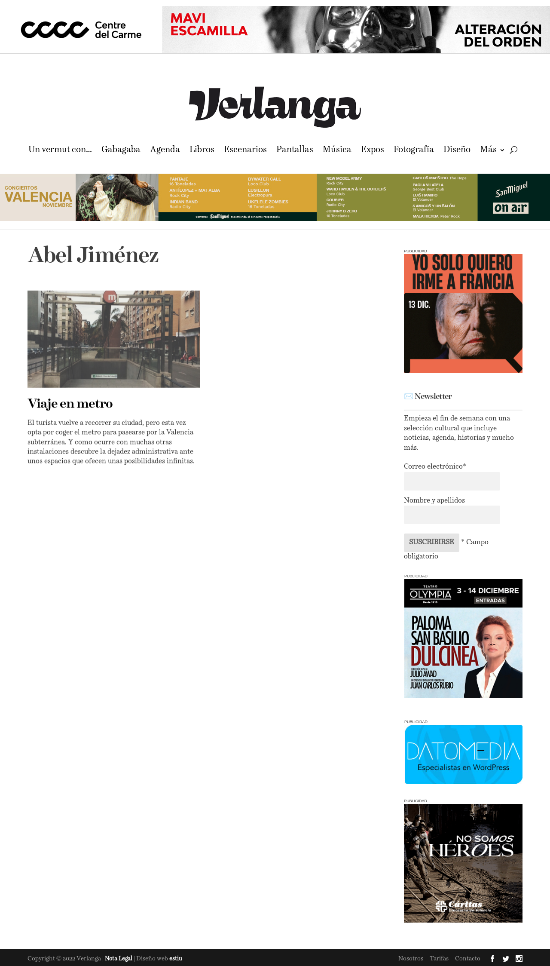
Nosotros (410, 959)
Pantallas (294, 150)
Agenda (165, 150)
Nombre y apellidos (434, 500)
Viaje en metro (70, 404)
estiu (175, 959)
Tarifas (439, 959)
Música (337, 150)
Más (488, 150)
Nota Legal (119, 959)
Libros (201, 150)
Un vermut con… (60, 150)
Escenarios (245, 150)
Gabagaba (121, 150)
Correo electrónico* (435, 466)
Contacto (467, 959)
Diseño (457, 150)
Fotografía (414, 150)
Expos (372, 150)
